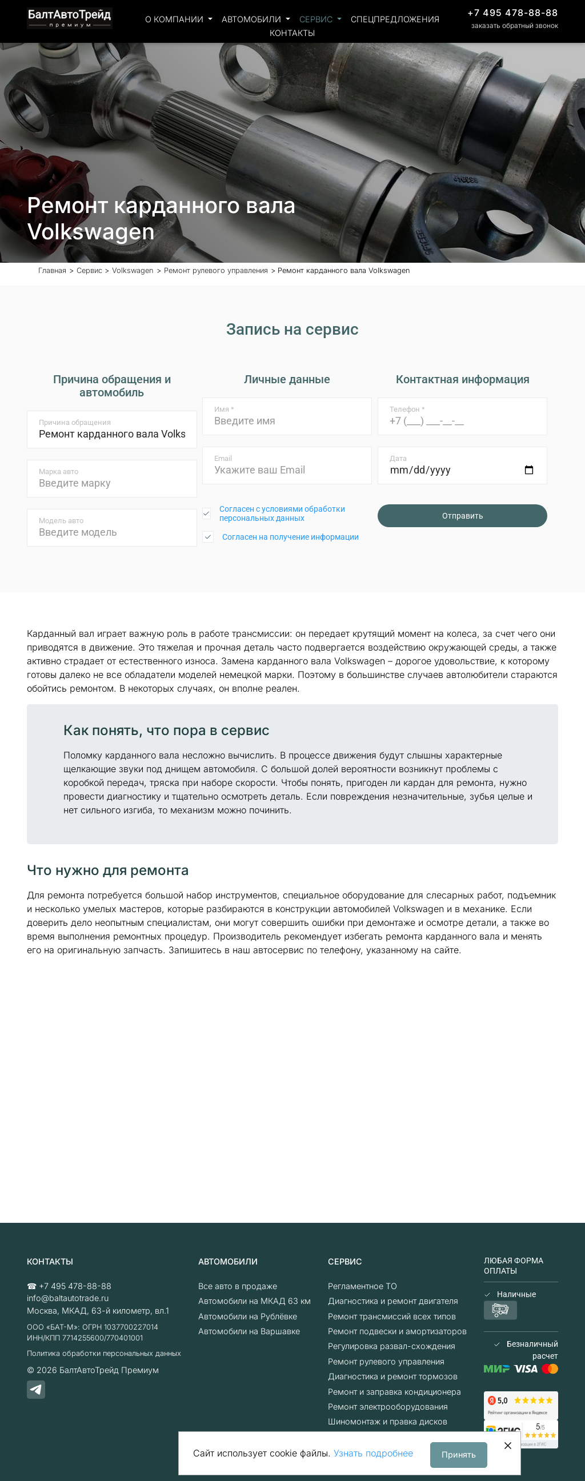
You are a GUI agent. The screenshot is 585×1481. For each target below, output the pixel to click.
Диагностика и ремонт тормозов (393, 1376)
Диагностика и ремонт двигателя (393, 1301)
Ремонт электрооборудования (388, 1406)
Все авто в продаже (237, 1286)
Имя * (224, 409)
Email (223, 458)
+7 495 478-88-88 (512, 12)
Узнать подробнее (373, 1453)
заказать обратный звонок (514, 25)
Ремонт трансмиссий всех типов (392, 1316)
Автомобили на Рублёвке (247, 1316)
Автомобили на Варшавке (249, 1331)
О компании (175, 19)
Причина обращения (75, 422)
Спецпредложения (395, 19)
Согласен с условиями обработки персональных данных (282, 513)
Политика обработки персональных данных (104, 1353)
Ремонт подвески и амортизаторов (397, 1331)
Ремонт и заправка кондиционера (394, 1391)
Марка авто (58, 471)
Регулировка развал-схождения (391, 1346)
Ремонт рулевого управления (386, 1361)
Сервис (317, 19)
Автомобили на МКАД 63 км (254, 1301)
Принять (459, 1454)
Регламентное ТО (362, 1286)
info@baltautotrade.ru (68, 1298)
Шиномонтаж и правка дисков (387, 1421)
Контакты (292, 33)
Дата (398, 458)
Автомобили (252, 19)
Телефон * (407, 409)
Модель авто (61, 520)
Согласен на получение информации (290, 536)
